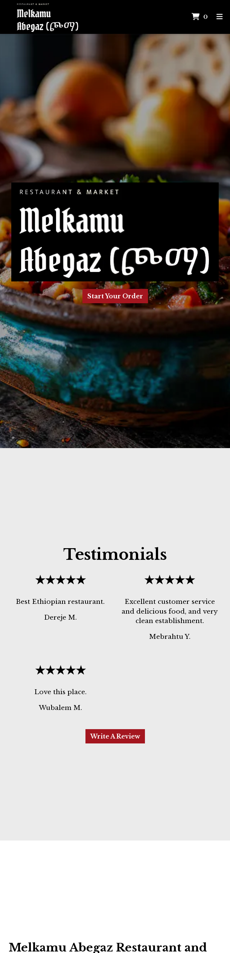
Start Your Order (115, 296)
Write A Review (115, 736)
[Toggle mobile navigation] (219, 17)
